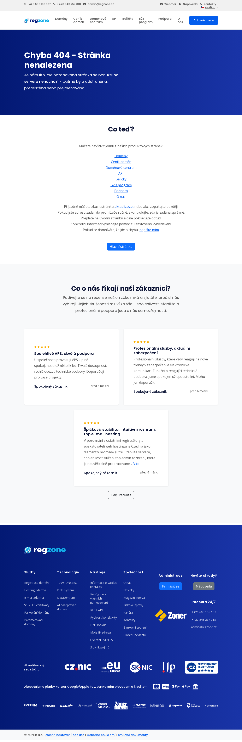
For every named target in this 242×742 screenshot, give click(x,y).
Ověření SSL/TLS (101, 640)
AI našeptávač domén (66, 607)
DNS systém (65, 590)
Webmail (168, 4)
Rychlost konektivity (103, 617)
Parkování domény (36, 612)
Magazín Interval (134, 598)
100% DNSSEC (67, 583)
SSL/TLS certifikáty (36, 605)
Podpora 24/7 (204, 602)
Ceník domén (78, 20)
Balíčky (127, 19)
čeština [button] (208, 7)
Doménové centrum (98, 20)
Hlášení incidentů (134, 635)
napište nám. (149, 229)
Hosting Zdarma (35, 590)
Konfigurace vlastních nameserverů (99, 598)
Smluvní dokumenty (133, 735)
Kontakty (208, 4)
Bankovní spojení (134, 627)
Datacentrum (66, 598)
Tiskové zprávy (133, 605)
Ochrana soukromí (101, 735)
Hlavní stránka (121, 246)
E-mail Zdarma (34, 598)
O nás (180, 20)
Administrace (204, 20)
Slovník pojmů (99, 647)
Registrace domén (36, 583)
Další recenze (121, 495)
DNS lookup (98, 625)
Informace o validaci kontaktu (103, 585)
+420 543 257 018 (67, 4)
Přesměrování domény (33, 622)
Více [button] (135, 463)
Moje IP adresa (100, 632)
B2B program (146, 20)
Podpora (165, 19)
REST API (96, 610)
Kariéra (128, 612)
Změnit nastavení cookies (64, 735)
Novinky (128, 590)
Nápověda (188, 4)
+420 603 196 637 (37, 4)
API (114, 19)
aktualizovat (124, 206)
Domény (61, 19)
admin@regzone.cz (98, 4)
